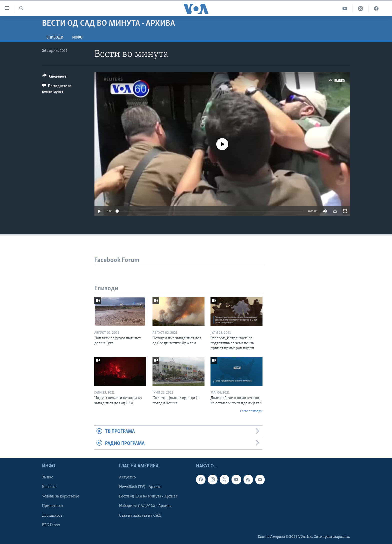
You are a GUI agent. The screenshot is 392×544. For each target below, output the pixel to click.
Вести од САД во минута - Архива (148, 497)
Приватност (52, 506)
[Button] (54, 77)
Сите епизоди (251, 411)
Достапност (52, 516)
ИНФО (77, 38)
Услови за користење (60, 497)
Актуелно (127, 477)
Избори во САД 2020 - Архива (145, 506)
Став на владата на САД (140, 516)
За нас (47, 477)
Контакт (49, 487)
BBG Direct (51, 525)
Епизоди (54, 38)
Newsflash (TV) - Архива (140, 487)
